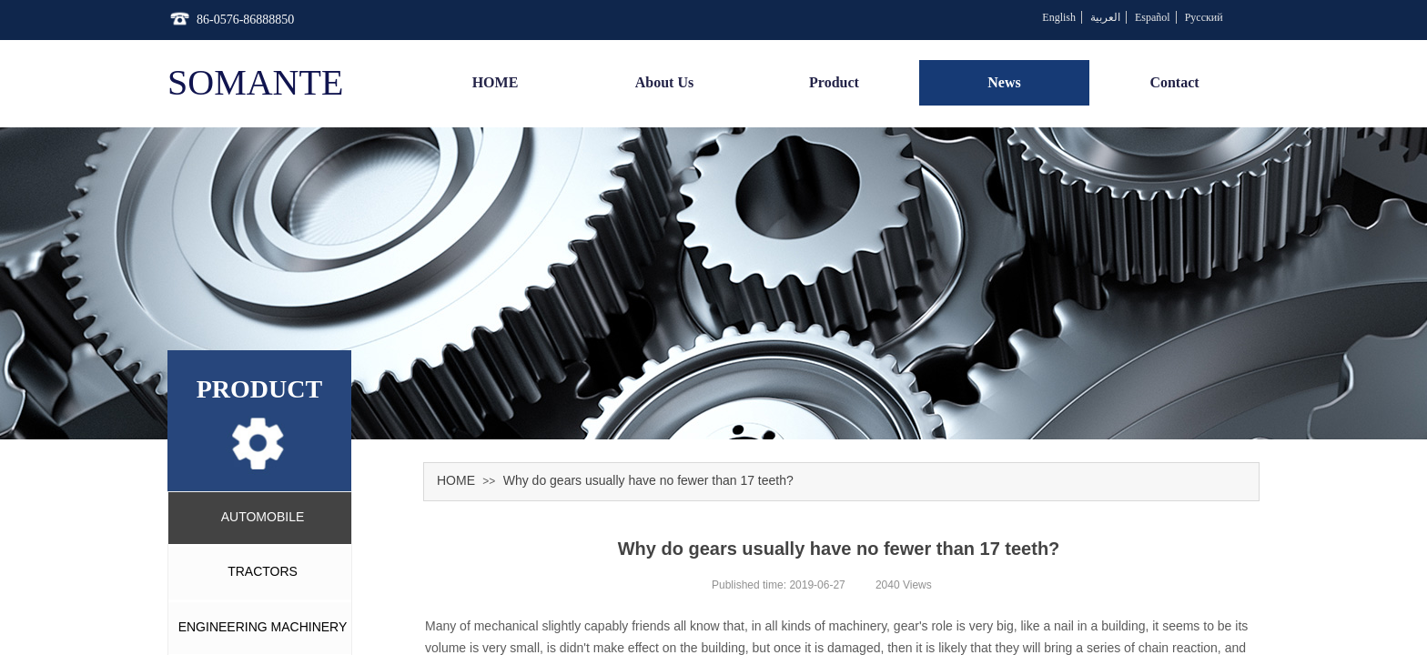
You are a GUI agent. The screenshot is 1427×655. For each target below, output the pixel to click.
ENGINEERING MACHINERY (263, 627)
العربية (1105, 17)
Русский (1204, 17)
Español (1152, 17)
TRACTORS (263, 571)
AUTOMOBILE (263, 516)
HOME (456, 480)
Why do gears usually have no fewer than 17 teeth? (648, 480)
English (1059, 17)
